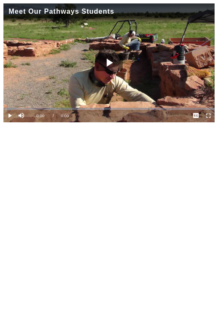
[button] (22, 116)
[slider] (109, 109)
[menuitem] (196, 116)
